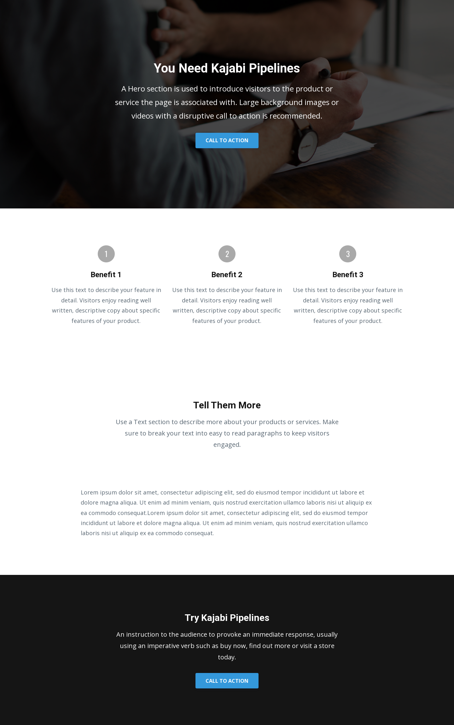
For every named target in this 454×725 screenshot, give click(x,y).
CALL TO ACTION (227, 140)
